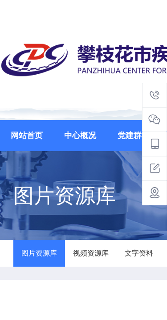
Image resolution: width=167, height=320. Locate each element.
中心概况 (80, 135)
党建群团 (134, 135)
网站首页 (27, 135)
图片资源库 (39, 253)
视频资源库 (91, 253)
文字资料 (139, 253)
